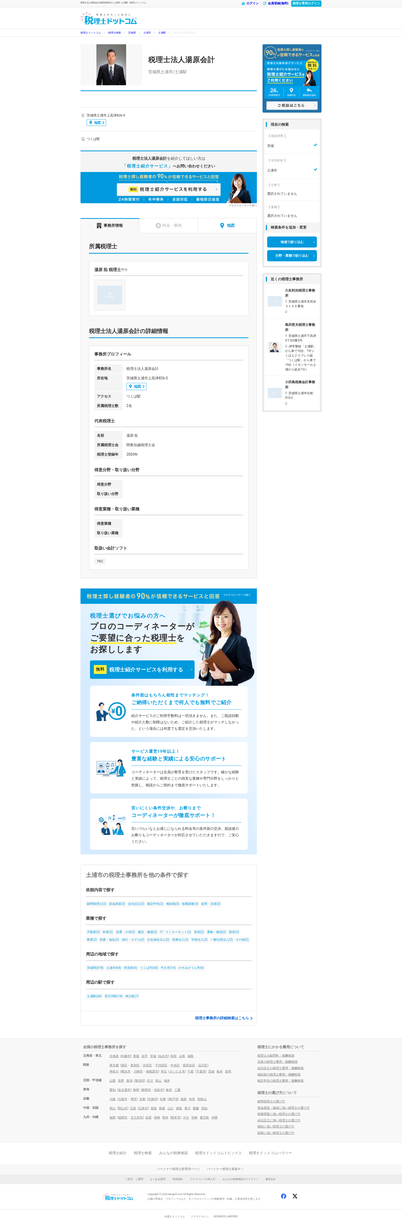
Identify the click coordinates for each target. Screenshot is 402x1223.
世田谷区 (189, 1065)
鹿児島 (204, 1117)
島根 (162, 1108)
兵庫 (163, 1099)
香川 (187, 1108)
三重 (177, 1090)
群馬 (228, 1071)
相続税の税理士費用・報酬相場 (278, 1074)
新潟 (129, 1080)
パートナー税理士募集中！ (225, 1169)
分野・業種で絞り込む (292, 256)
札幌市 (125, 1056)
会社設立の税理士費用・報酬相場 (280, 1068)
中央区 (175, 1065)
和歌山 (202, 1099)
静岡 (136, 1090)
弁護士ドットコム (174, 1216)
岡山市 (122, 1108)
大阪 (112, 1099)
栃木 (220, 1071)
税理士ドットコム (91, 32)
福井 (167, 1080)
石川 (150, 1080)
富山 (158, 1080)
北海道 (114, 1056)
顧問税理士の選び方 (271, 1101)
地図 (95, 122)
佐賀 (148, 1117)
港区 (124, 1065)
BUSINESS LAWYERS (226, 1216)
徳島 (179, 1108)
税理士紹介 (118, 1153)
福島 (190, 1056)
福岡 (112, 1117)
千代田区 (161, 1065)
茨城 (211, 1071)
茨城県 (132, 32)
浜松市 (158, 1090)
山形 (182, 1056)
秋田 (173, 1056)
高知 (204, 1108)
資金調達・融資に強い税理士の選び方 (283, 1108)
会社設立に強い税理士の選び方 (278, 1120)
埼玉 (164, 1071)
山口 (170, 1108)
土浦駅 (162, 32)
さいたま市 (177, 1071)
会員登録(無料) (275, 3)
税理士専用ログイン (306, 3)
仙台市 (163, 1056)
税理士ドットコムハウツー (270, 1153)
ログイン (250, 3)
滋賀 (183, 1099)
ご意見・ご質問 (134, 1179)
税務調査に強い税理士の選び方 (278, 1114)
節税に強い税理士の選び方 (275, 1133)
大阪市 (122, 1099)
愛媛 (196, 1108)
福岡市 (122, 1117)
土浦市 (147, 32)
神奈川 (114, 1071)
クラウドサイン (200, 1216)
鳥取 (154, 1108)
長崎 (157, 1117)
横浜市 (125, 1071)
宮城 (153, 1056)
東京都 (114, 1065)
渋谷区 (147, 1065)
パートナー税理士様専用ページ (178, 1169)
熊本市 (175, 1117)
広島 (133, 1108)
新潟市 (139, 1080)
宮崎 (194, 1117)
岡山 (112, 1108)
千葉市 (201, 1071)
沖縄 (214, 1117)
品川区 (202, 1065)
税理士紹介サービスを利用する (138, 669)
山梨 (112, 1080)
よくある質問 (157, 1179)
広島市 (143, 1108)
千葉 (190, 1071)
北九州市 (136, 1117)
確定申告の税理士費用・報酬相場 (280, 1080)
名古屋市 (124, 1090)
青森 (136, 1056)
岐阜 (169, 1090)
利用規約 (178, 1179)
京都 (142, 1099)
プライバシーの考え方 (202, 1179)
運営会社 (270, 1179)
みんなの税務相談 (173, 1153)
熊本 (165, 1117)
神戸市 (173, 1099)
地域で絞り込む (292, 242)
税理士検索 (114, 32)
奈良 (192, 1099)
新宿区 (135, 1065)
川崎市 (138, 1071)
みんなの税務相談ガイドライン (240, 1179)
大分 (186, 1117)
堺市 (133, 1099)
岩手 (145, 1056)
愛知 (112, 1090)
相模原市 (152, 1071)
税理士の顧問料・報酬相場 (275, 1055)
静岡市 (146, 1090)
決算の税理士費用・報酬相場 (277, 1062)
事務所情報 (110, 225)
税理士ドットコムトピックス (218, 1153)
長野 (121, 1080)
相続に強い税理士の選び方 (275, 1126)
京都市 (152, 1099)
